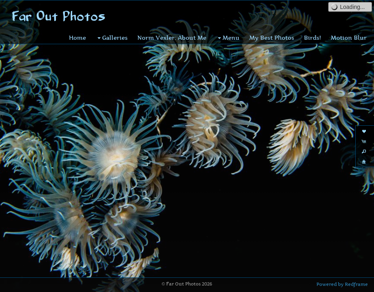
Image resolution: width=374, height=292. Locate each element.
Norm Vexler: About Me (171, 37)
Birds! (312, 37)
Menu (227, 37)
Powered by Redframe (342, 284)
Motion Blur (349, 37)
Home (77, 37)
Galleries (112, 37)
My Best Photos (271, 37)
